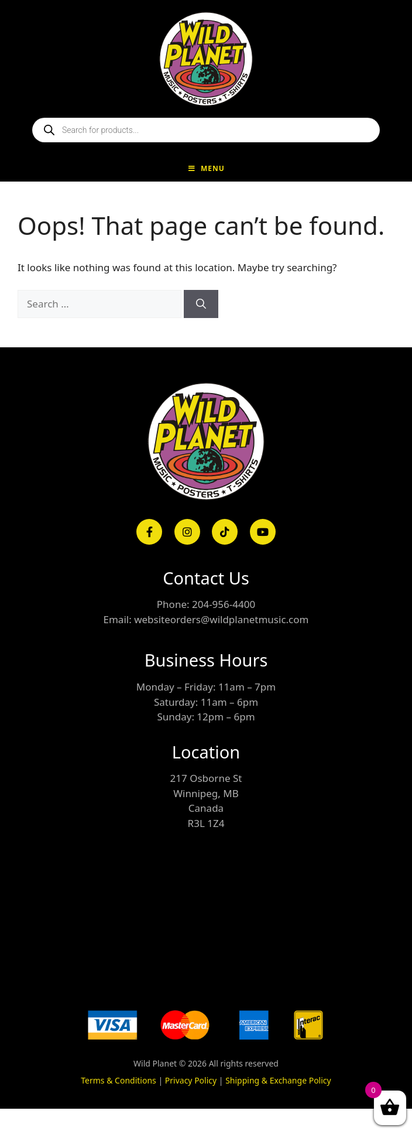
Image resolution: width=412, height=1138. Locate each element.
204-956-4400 (223, 604)
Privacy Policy (191, 1080)
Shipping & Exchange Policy (278, 1080)
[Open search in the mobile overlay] (206, 130)
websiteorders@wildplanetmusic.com (221, 619)
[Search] (201, 304)
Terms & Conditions (118, 1080)
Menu (206, 168)
